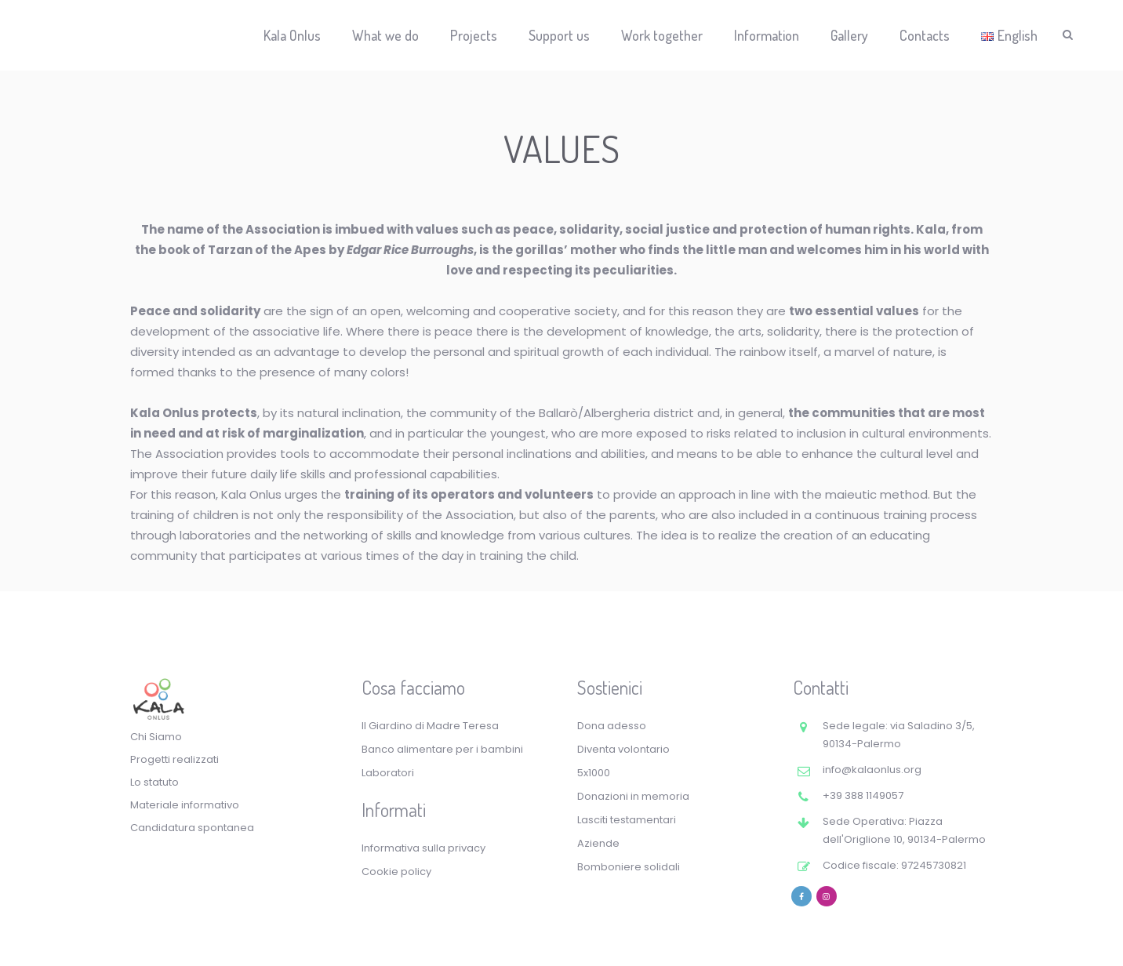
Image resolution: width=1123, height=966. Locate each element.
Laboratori (388, 772)
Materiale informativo (184, 804)
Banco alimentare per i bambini (442, 749)
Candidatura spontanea (192, 827)
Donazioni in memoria (633, 796)
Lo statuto (154, 782)
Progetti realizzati (174, 759)
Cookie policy (396, 871)
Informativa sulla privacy (423, 848)
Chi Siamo (156, 736)
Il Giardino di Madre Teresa (430, 725)
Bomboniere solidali (628, 866)
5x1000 (593, 772)
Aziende (598, 843)
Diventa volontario (623, 749)
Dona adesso (611, 725)
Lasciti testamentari (626, 819)
